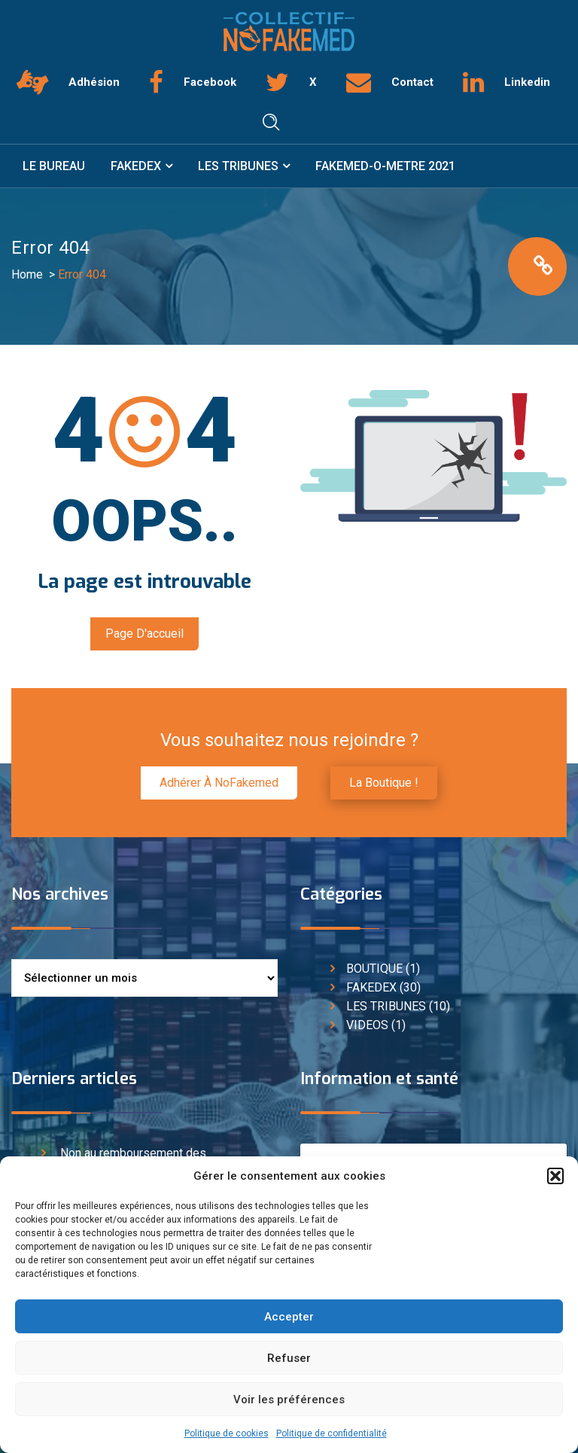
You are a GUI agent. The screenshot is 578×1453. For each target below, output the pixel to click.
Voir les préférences (289, 1399)
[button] (555, 1175)
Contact (412, 82)
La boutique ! (383, 782)
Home (27, 274)
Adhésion (94, 82)
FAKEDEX (136, 166)
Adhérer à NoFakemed (219, 782)
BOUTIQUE (374, 968)
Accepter (289, 1317)
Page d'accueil (144, 633)
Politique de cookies (226, 1433)
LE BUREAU (54, 166)
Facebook (210, 82)
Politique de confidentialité (331, 1433)
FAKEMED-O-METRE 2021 (385, 166)
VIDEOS (367, 1025)
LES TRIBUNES (238, 166)
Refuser (289, 1358)
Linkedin (527, 82)
